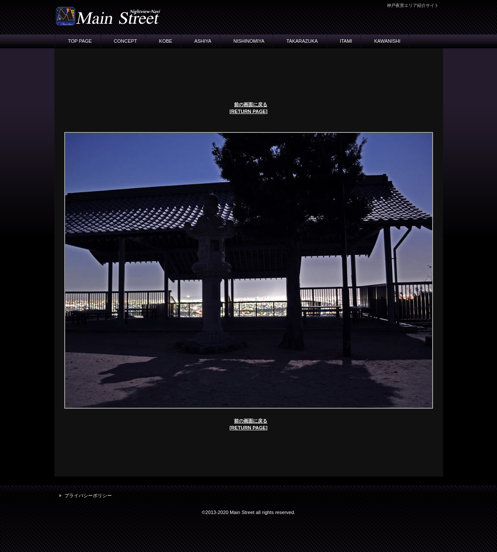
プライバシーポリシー (88, 495)
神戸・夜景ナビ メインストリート (140, 16)
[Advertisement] (249, 75)
